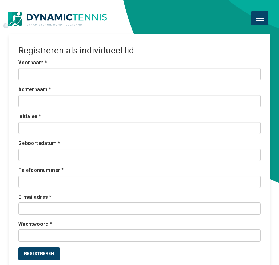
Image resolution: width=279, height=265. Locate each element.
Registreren (39, 253)
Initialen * (29, 116)
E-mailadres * (35, 197)
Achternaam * (34, 89)
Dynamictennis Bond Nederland (55, 20)
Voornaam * (32, 62)
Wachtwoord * (35, 224)
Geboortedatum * (39, 143)
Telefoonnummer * (41, 170)
